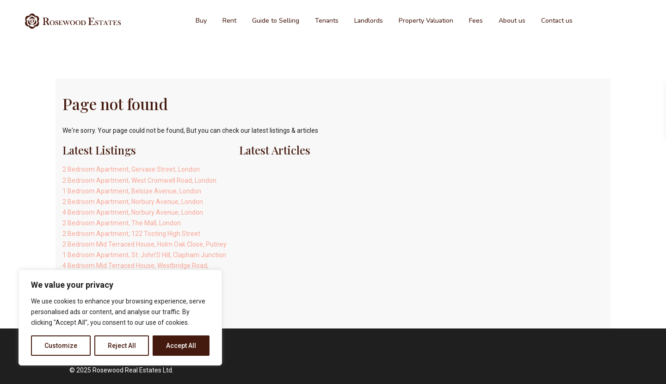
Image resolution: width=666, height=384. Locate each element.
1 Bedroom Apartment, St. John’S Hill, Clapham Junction (144, 255)
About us (512, 20)
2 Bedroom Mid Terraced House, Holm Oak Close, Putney (144, 244)
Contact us (557, 20)
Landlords (368, 20)
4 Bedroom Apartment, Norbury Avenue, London (132, 212)
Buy (201, 20)
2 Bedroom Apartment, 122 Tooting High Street (131, 233)
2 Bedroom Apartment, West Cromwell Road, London (139, 180)
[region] (120, 317)
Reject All (122, 345)
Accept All (181, 345)
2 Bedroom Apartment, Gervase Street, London (131, 169)
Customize (60, 345)
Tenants (327, 20)
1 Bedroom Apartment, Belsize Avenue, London (131, 191)
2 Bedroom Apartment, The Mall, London (121, 223)
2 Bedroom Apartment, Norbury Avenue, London (132, 201)
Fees (476, 20)
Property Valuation (426, 20)
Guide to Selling (275, 20)
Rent (229, 20)
